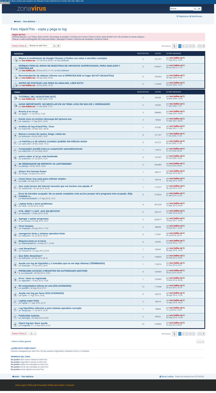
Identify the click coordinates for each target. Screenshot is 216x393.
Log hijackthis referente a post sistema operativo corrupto (50, 308)
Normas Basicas (19, 37)
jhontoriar (26, 136)
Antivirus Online (101, 39)
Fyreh (24, 295)
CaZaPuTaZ (27, 188)
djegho (25, 114)
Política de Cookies (56, 385)
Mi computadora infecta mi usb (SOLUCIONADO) (45, 286)
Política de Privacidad (36, 385)
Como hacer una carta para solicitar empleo (42, 179)
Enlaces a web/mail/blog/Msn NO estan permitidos (33, 39)
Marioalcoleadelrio (30, 198)
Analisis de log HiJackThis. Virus (36, 126)
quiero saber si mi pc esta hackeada (38, 156)
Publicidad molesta (29, 315)
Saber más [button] (79, 1)
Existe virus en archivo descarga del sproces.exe (45, 119)
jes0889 (25, 288)
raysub (25, 303)
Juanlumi (26, 121)
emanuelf (28, 273)
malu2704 (26, 129)
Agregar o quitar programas (34, 218)
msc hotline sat (28, 61)
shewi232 (26, 213)
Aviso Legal (20, 385)
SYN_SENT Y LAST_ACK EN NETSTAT (39, 211)
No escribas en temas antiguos (131, 37)
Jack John (26, 144)
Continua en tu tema (78, 37)
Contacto (70, 385)
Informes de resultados (84, 39)
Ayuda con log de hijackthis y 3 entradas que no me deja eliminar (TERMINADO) (62, 263)
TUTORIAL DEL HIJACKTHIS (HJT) (37, 96)
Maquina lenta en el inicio (32, 241)
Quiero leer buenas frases (32, 171)
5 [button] (193, 46)
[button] (174, 46)
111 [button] (200, 46)
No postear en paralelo (59, 37)
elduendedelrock (29, 243)
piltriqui (25, 166)
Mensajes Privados (65, 39)
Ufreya (24, 174)
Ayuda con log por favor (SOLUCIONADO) (41, 293)
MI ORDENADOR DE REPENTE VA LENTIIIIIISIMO (45, 164)
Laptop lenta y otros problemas (35, 203)
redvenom (26, 236)
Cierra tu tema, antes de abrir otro (103, 37)
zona (31, 8)
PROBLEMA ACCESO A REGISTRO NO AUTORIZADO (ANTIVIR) (53, 271)
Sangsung (26, 310)
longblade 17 (27, 325)
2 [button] (183, 46)
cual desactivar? (27, 248)
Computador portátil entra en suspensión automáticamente (50, 149)
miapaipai (26, 228)
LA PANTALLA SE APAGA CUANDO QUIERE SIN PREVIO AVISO (53, 141)
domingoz (26, 318)
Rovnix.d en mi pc (28, 111)
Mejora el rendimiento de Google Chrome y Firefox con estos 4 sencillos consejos (63, 58)
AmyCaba (26, 266)
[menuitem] (196, 16)
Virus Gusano (26, 226)
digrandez (26, 281)
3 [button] (186, 46)
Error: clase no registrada (32, 278)
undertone (26, 159)
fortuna (27, 221)
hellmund (26, 258)
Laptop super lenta (29, 300)
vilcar (24, 206)
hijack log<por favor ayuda (33, 323)
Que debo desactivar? (30, 256)
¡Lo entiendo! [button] (5, 3)
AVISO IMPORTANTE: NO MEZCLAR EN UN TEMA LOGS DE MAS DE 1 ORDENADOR (64, 104)
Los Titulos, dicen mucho (38, 37)
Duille (24, 181)
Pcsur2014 (26, 251)
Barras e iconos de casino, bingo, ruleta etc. (42, 134)
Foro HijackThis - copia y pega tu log (39, 29)
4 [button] (190, 46)
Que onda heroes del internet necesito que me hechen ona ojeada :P (55, 186)
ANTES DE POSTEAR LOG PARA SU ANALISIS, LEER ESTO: (51, 83)
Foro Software (63, 61)
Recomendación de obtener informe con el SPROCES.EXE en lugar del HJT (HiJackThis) (66, 75)
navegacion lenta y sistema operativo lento (42, 233)
